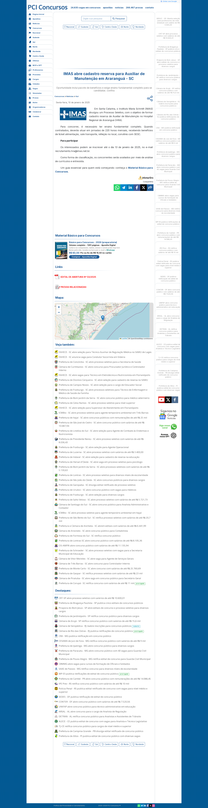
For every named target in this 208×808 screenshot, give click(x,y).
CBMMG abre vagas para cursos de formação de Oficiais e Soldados (94, 663)
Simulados (35, 93)
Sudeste (34, 37)
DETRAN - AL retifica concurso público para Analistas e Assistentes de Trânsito (100, 716)
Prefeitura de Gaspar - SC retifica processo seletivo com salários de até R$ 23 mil (101, 573)
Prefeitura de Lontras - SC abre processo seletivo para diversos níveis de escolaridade (103, 475)
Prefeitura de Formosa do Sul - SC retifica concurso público (89, 535)
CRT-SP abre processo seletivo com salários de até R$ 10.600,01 (92, 598)
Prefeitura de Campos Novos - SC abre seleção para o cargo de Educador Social (100, 384)
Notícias (34, 23)
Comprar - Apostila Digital (84, 257)
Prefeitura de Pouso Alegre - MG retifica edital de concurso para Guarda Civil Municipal (105, 658)
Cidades (34, 83)
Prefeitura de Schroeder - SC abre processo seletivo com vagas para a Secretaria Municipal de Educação (100, 552)
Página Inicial (36, 14)
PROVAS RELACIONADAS (73, 287)
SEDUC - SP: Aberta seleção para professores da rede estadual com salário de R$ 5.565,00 (168, 19)
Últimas (34, 60)
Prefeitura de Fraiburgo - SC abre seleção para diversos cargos (91, 494)
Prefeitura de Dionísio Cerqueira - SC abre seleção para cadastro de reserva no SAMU (103, 379)
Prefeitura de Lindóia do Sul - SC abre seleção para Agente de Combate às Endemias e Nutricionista (104, 432)
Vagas (33, 88)
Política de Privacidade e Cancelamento (69, 806)
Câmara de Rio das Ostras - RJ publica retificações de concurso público (101, 631)
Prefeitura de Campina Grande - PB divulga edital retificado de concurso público (101, 731)
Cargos (34, 79)
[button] (58, 307)
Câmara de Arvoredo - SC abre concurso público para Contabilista (93, 530)
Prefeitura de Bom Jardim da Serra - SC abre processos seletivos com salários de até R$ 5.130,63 (104, 468)
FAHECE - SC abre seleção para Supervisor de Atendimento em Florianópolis (98, 407)
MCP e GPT (35, 65)
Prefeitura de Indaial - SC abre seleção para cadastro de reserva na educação (99, 457)
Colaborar (35, 111)
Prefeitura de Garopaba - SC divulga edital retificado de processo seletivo (97, 484)
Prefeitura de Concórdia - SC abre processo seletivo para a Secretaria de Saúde (100, 361)
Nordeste (34, 51)
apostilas (108, 7)
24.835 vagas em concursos (86, 7)
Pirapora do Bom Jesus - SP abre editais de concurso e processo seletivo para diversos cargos (104, 609)
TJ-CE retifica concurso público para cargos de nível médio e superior (95, 726)
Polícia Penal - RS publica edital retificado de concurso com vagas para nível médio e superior (103, 690)
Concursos (35, 28)
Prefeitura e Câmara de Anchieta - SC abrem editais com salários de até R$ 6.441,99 (102, 525)
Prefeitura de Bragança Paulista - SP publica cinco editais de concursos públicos (101, 602)
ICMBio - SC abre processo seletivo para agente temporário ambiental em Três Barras (103, 412)
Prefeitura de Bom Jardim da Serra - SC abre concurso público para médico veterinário (104, 397)
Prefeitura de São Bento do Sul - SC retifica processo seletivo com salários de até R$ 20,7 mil (104, 519)
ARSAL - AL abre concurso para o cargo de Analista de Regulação (92, 711)
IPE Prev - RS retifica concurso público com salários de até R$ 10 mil (94, 683)
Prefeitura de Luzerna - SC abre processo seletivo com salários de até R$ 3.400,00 (101, 452)
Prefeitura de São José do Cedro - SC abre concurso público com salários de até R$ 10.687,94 (101, 424)
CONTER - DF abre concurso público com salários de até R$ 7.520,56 (94, 701)
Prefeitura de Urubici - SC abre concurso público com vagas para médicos (97, 489)
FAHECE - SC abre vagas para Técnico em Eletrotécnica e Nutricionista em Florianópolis (104, 375)
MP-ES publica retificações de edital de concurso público (94, 673)
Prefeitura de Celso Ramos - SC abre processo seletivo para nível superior (97, 402)
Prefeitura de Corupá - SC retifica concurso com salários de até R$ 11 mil (102, 583)
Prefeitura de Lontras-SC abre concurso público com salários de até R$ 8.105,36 (100, 540)
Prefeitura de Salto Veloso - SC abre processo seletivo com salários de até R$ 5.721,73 (103, 499)
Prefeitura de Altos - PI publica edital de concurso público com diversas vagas (99, 736)
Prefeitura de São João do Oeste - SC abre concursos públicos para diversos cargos (102, 479)
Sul (32, 42)
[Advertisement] (82, 49)
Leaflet (123, 339)
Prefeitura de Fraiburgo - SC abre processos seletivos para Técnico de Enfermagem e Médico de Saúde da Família (103, 391)
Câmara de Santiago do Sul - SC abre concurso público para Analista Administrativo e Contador (103, 506)
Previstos (34, 74)
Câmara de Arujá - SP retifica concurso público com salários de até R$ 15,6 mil (100, 621)
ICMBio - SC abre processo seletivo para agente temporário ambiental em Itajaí (100, 512)
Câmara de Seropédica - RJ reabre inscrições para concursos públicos (99, 626)
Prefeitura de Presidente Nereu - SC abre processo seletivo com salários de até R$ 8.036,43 (101, 440)
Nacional (34, 32)
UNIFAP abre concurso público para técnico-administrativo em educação (97, 706)
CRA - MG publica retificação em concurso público (85, 636)
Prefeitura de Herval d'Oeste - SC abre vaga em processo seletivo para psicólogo (100, 461)
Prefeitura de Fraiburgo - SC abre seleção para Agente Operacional (94, 447)
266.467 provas (134, 7)
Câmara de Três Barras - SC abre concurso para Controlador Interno (94, 563)
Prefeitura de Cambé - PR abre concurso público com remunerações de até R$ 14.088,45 (105, 678)
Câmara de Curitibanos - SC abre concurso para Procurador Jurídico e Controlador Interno (102, 368)
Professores (36, 69)
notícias (119, 7)
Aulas (33, 102)
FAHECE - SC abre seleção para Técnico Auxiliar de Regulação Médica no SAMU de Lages (105, 352)
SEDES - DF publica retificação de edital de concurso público (90, 696)
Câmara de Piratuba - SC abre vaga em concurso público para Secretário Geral (100, 578)
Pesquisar (118, 18)
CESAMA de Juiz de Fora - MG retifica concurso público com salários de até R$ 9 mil (102, 640)
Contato (34, 116)
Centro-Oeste (36, 55)
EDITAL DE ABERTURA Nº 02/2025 (78, 277)
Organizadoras (37, 107)
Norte (33, 46)
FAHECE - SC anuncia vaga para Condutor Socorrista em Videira (92, 356)
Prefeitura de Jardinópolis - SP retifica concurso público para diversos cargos (99, 616)
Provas (33, 97)
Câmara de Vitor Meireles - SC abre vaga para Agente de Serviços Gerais (96, 558)
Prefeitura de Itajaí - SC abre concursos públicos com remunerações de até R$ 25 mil (103, 417)
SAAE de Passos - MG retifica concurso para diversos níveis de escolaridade (98, 668)
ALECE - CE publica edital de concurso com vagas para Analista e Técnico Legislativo (103, 721)
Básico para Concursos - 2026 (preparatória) (93, 242)
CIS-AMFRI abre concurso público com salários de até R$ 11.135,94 (94, 545)
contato (149, 7)
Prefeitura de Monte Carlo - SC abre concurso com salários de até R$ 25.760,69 (100, 568)
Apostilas (34, 18)
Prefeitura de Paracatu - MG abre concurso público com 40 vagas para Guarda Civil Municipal (102, 652)
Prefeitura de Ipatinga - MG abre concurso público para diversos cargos (96, 645)
